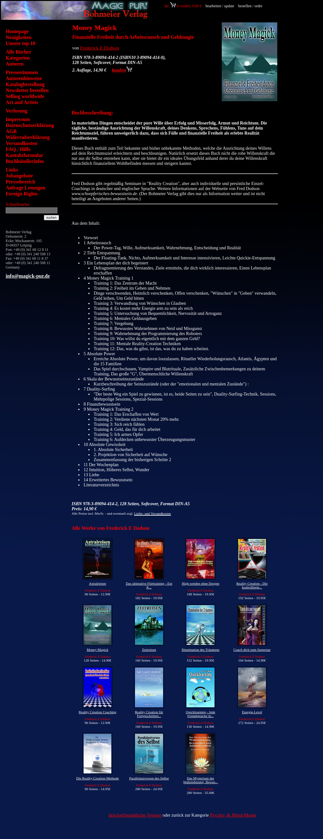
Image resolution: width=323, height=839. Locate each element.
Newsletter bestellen (27, 90)
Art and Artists (22, 102)
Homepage (17, 31)
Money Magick (98, 649)
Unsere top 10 (20, 43)
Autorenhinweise (24, 78)
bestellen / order (250, 6)
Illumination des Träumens (201, 649)
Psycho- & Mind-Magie (233, 815)
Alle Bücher (18, 52)
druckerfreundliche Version (135, 815)
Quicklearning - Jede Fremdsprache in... (200, 714)
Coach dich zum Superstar (252, 649)
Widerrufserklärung (28, 137)
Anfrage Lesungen (25, 187)
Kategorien (18, 58)
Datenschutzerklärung (30, 125)
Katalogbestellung (25, 84)
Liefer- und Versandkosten (152, 513)
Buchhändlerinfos (25, 161)
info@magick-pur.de (28, 276)
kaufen (122, 69)
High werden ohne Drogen (200, 583)
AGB (11, 131)
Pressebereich (20, 181)
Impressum (18, 119)
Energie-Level (252, 712)
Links (12, 169)
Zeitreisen (149, 649)
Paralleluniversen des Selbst (149, 778)
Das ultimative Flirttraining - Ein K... (149, 585)
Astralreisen (97, 583)
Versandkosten (22, 143)
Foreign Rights (22, 193)
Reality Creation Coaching (97, 712)
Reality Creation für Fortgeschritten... (149, 714)
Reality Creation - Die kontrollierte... (251, 585)
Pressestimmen (22, 72)
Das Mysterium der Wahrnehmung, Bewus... (200, 780)
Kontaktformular (24, 155)
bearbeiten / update (219, 6)
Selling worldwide (25, 96)
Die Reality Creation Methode (97, 778)
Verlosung (16, 110)
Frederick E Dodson (99, 47)
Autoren (15, 64)
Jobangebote (19, 175)
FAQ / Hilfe (18, 149)
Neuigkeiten (19, 37)
